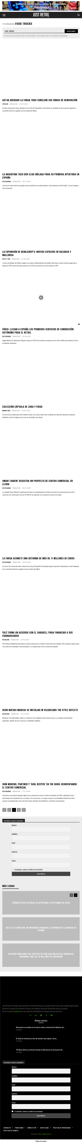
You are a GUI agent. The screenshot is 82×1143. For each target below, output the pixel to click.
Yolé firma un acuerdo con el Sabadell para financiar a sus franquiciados (37, 634)
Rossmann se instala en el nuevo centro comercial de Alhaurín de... (40, 1027)
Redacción (13, 104)
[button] (4, 15)
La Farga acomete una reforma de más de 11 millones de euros (38, 558)
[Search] (71, 31)
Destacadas (6, 181)
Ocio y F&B (6, 259)
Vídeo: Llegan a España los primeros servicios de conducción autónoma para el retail (38, 330)
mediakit (17, 1011)
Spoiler (5, 104)
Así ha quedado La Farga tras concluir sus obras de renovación (39, 100)
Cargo (13, 860)
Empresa (14, 851)
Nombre (14, 825)
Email (13, 843)
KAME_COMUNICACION (44, 1134)
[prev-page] (4, 810)
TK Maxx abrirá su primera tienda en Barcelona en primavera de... (40, 1050)
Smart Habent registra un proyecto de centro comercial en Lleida (37, 482)
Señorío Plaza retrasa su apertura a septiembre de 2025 (41, 902)
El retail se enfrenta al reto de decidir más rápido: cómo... (37, 1039)
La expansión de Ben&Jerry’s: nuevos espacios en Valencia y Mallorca (36, 253)
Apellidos (14, 834)
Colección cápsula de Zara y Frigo (22, 406)
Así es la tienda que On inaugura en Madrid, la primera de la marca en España (41, 929)
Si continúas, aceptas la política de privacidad (28, 869)
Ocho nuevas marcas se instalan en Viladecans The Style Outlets (40, 710)
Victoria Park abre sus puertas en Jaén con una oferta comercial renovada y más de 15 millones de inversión (41, 955)
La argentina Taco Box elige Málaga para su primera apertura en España (40, 175)
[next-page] (24, 810)
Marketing (6, 410)
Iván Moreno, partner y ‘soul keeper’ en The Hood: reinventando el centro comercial (39, 785)
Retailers (6, 639)
